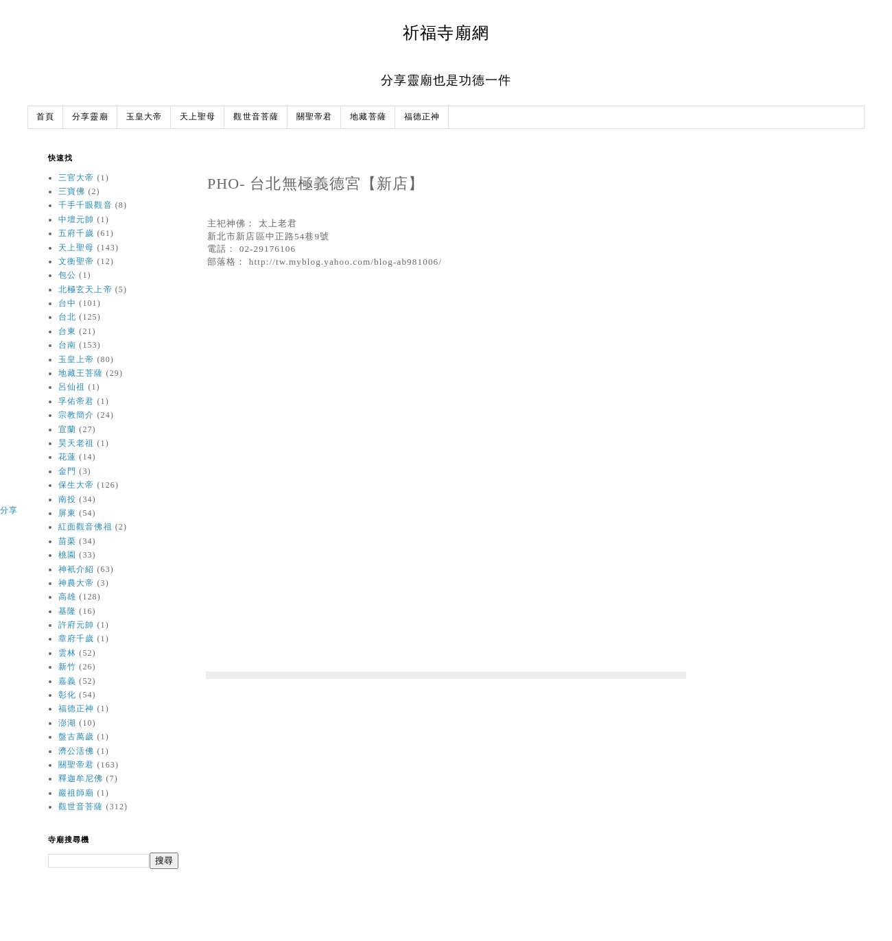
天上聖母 (197, 116)
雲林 (67, 653)
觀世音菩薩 (256, 116)
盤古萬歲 (76, 736)
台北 (67, 317)
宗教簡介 (76, 415)
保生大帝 (76, 485)
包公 (67, 275)
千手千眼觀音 (85, 205)
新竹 (67, 666)
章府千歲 (76, 638)
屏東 (67, 513)
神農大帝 (76, 583)
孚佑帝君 (76, 401)
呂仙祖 (71, 387)
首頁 (45, 116)
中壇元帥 (76, 219)
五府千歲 (76, 233)
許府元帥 (76, 625)
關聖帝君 (314, 116)
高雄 (67, 596)
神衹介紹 (76, 569)
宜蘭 (67, 429)
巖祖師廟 (76, 793)
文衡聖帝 (76, 261)
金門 (67, 471)
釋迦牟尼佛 (81, 778)
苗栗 (67, 541)
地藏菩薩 (368, 116)
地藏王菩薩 (81, 373)
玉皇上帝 (76, 359)
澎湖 (67, 723)
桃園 (67, 555)
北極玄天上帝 (85, 289)
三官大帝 (76, 177)
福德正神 (422, 116)
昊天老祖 (76, 443)
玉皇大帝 (144, 116)
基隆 (67, 611)
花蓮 (67, 457)
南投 (67, 499)
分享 (9, 510)
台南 (67, 345)
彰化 (67, 695)
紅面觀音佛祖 (85, 527)
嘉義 (67, 681)
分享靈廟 (90, 116)
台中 (67, 303)
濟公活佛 (76, 751)
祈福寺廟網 (446, 32)
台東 (67, 331)
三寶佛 (71, 191)
